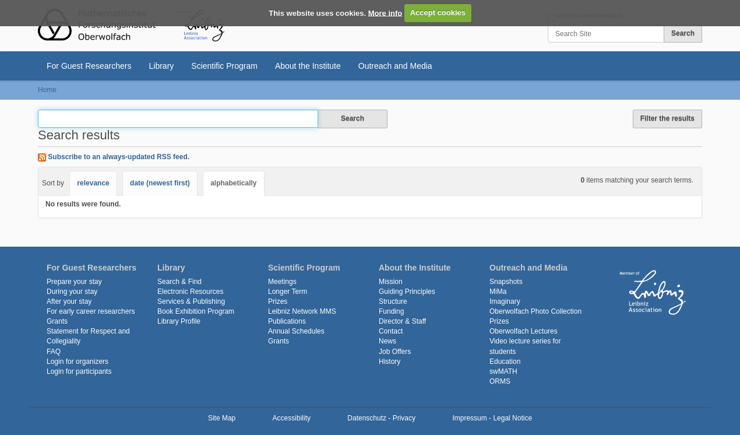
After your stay (69, 301)
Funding (391, 311)
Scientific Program (224, 66)
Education (504, 361)
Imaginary (504, 301)
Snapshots (506, 282)
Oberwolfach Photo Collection (535, 311)
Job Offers (395, 352)
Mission (391, 282)
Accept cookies (438, 12)
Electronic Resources (190, 291)
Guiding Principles (407, 291)
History (389, 361)
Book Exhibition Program (195, 311)
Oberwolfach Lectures (523, 331)
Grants (57, 321)
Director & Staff (402, 321)
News (387, 341)
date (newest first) (160, 183)
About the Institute (308, 66)
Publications (287, 321)
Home (47, 90)
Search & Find (179, 282)
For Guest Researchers (89, 66)
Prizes (277, 301)
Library (161, 66)
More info (385, 12)
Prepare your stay (74, 282)
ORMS (499, 381)
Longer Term (287, 291)
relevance (93, 183)
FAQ (54, 352)
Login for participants (79, 371)
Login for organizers (77, 361)
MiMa (497, 291)
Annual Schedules (296, 331)
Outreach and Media (395, 66)
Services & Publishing (191, 301)
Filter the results (667, 118)
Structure (393, 301)
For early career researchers (91, 311)
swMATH (503, 371)
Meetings (282, 282)
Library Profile (178, 321)
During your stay (72, 291)
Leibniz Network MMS (302, 311)
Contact (391, 331)
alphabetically (233, 183)
